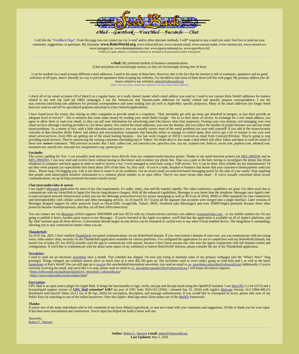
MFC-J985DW (251, 156)
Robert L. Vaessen (41, 322)
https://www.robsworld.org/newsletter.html (59, 275)
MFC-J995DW (38, 160)
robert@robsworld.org (169, 81)
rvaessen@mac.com (209, 214)
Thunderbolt (37, 232)
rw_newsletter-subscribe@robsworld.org (214, 264)
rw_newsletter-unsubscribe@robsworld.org (159, 268)
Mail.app (226, 289)
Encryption (36, 282)
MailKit (184, 297)
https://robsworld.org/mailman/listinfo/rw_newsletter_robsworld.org (75, 271)
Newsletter (36, 253)
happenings (36, 264)
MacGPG (238, 286)
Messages (52, 189)
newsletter (79, 257)
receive (101, 264)
